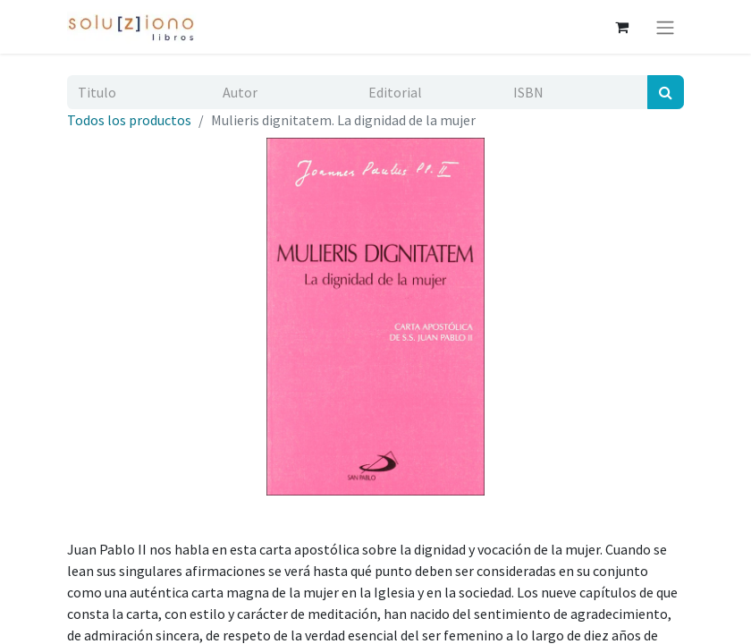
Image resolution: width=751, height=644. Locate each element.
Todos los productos (129, 120)
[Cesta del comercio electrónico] (621, 27)
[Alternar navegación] (665, 27)
